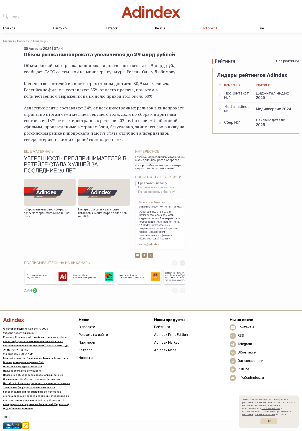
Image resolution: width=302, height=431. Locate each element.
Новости (23, 41)
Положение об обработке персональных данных (33, 374)
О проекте (87, 327)
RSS (241, 336)
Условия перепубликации (18, 332)
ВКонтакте (247, 353)
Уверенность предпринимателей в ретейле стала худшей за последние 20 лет (75, 165)
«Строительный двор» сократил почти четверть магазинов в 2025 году (47, 213)
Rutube (243, 369)
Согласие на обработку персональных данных (31, 379)
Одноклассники (250, 361)
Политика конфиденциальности (22, 366)
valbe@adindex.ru (150, 244)
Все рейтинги (287, 61)
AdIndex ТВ (211, 28)
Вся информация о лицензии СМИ (23, 362)
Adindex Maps (165, 350)
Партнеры (87, 342)
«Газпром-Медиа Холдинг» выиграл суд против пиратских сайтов (159, 167)
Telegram (245, 344)
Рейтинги (162, 327)
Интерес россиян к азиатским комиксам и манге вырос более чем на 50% (102, 213)
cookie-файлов (271, 408)
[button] (182, 263)
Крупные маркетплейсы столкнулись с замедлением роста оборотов (160, 159)
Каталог (85, 350)
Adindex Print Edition (171, 335)
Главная (8, 41)
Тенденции (40, 41)
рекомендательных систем (258, 414)
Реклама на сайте (93, 335)
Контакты (246, 327)
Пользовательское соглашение (22, 370)
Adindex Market (166, 342)
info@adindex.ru (251, 378)
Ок (269, 421)
